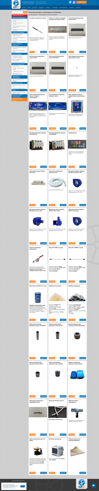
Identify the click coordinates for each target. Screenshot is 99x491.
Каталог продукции (33, 14)
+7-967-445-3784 (42, 1)
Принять (22, 486)
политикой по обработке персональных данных (10, 487)
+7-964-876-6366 (42, 3)
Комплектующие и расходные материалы (48, 14)
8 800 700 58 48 (29, 2)
